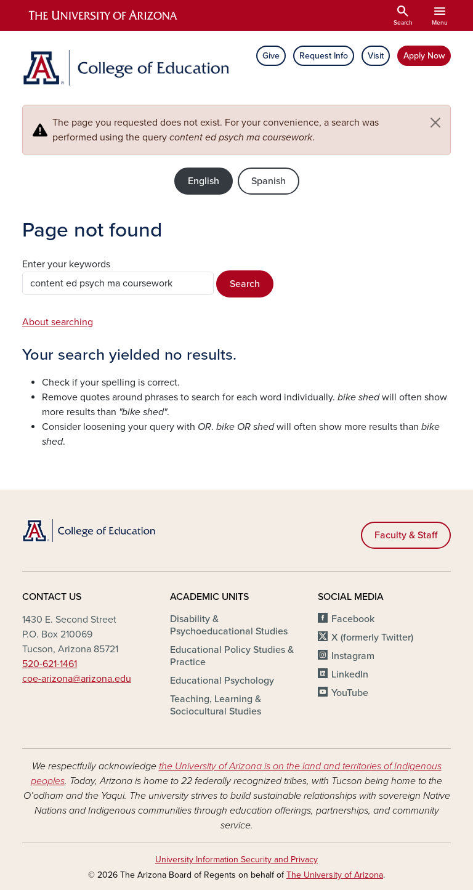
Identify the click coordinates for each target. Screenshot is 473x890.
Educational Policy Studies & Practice (232, 656)
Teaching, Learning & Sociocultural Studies (215, 705)
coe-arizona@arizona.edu (76, 679)
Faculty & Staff (405, 535)
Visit (376, 56)
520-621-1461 (49, 664)
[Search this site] (118, 283)
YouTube (349, 693)
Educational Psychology (222, 680)
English (203, 181)
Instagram (352, 656)
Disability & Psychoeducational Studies (229, 625)
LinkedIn (349, 674)
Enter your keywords (66, 264)
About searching (57, 322)
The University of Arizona (334, 875)
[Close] (435, 122)
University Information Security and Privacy (236, 859)
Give (271, 56)
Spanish (268, 181)
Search (245, 284)
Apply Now (424, 56)
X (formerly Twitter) (372, 637)
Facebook (352, 619)
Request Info (323, 56)
